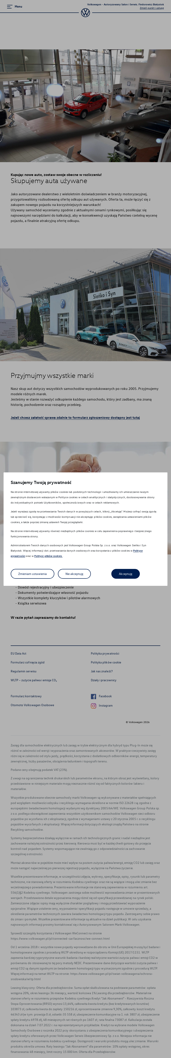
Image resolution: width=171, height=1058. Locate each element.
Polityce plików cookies (48, 556)
